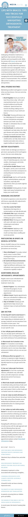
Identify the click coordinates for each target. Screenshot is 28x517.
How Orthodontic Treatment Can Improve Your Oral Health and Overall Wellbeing (13, 465)
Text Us (21, 515)
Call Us (7, 515)
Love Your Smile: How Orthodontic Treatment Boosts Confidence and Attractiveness (12, 452)
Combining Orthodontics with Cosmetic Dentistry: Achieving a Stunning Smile (11, 478)
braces (13, 61)
